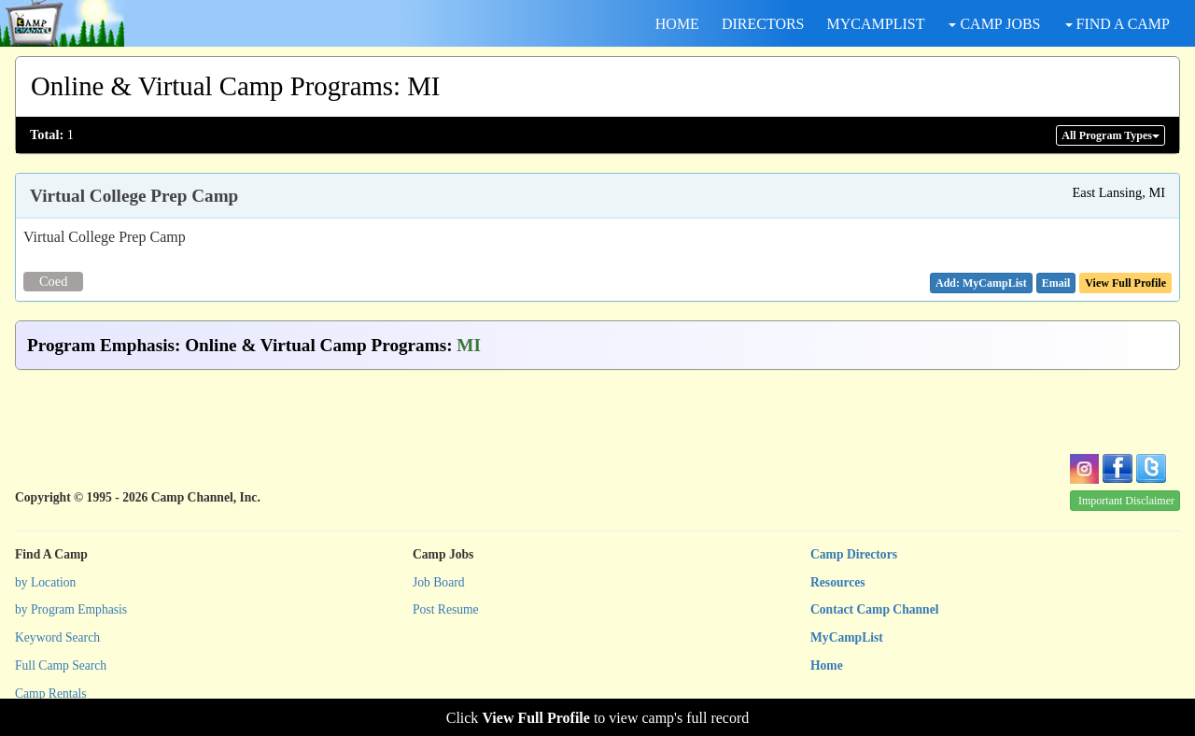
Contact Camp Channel (874, 609)
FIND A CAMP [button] (1117, 24)
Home (826, 665)
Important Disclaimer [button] (1126, 500)
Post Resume (446, 609)
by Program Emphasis (71, 609)
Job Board (439, 582)
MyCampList (846, 637)
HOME (677, 24)
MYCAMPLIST (876, 24)
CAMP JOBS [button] (994, 24)
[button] (1056, 283)
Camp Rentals (51, 693)
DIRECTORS (763, 24)
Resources (837, 582)
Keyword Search (57, 637)
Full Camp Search (60, 665)
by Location (45, 582)
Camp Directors (853, 554)
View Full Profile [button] (1125, 283)
